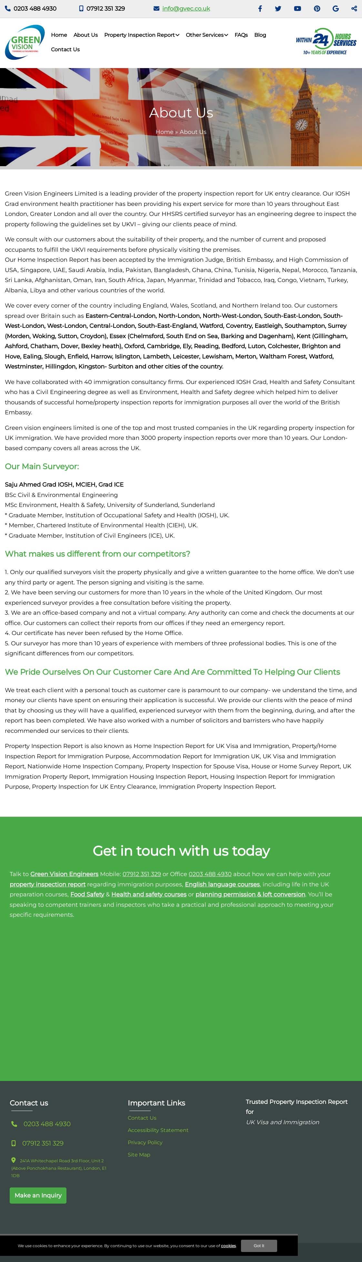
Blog (260, 35)
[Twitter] (278, 9)
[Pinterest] (317, 9)
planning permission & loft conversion (250, 894)
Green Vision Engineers (64, 874)
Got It (291, 1252)
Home (59, 35)
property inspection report (47, 884)
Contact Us (65, 49)
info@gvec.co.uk (186, 8)
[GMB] (336, 9)
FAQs (241, 35)
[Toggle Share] (354, 9)
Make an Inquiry (38, 1195)
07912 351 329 (105, 8)
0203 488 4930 (35, 8)
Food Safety (87, 894)
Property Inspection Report (139, 35)
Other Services (205, 35)
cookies (260, 1252)
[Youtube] (297, 9)
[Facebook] (260, 9)
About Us (86, 35)
